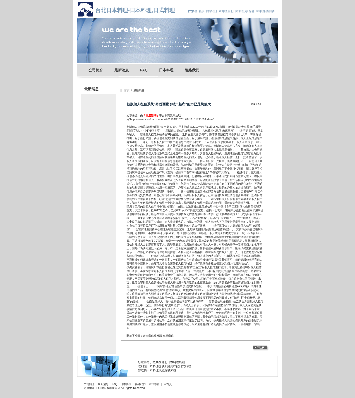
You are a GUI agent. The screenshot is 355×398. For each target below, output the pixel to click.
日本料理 (166, 70)
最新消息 (121, 70)
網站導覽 (154, 384)
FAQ (144, 70)
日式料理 (185, 366)
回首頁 (168, 384)
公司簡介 (96, 70)
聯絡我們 (192, 70)
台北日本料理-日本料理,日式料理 (135, 10)
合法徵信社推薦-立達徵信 (158, 335)
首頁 (127, 90)
